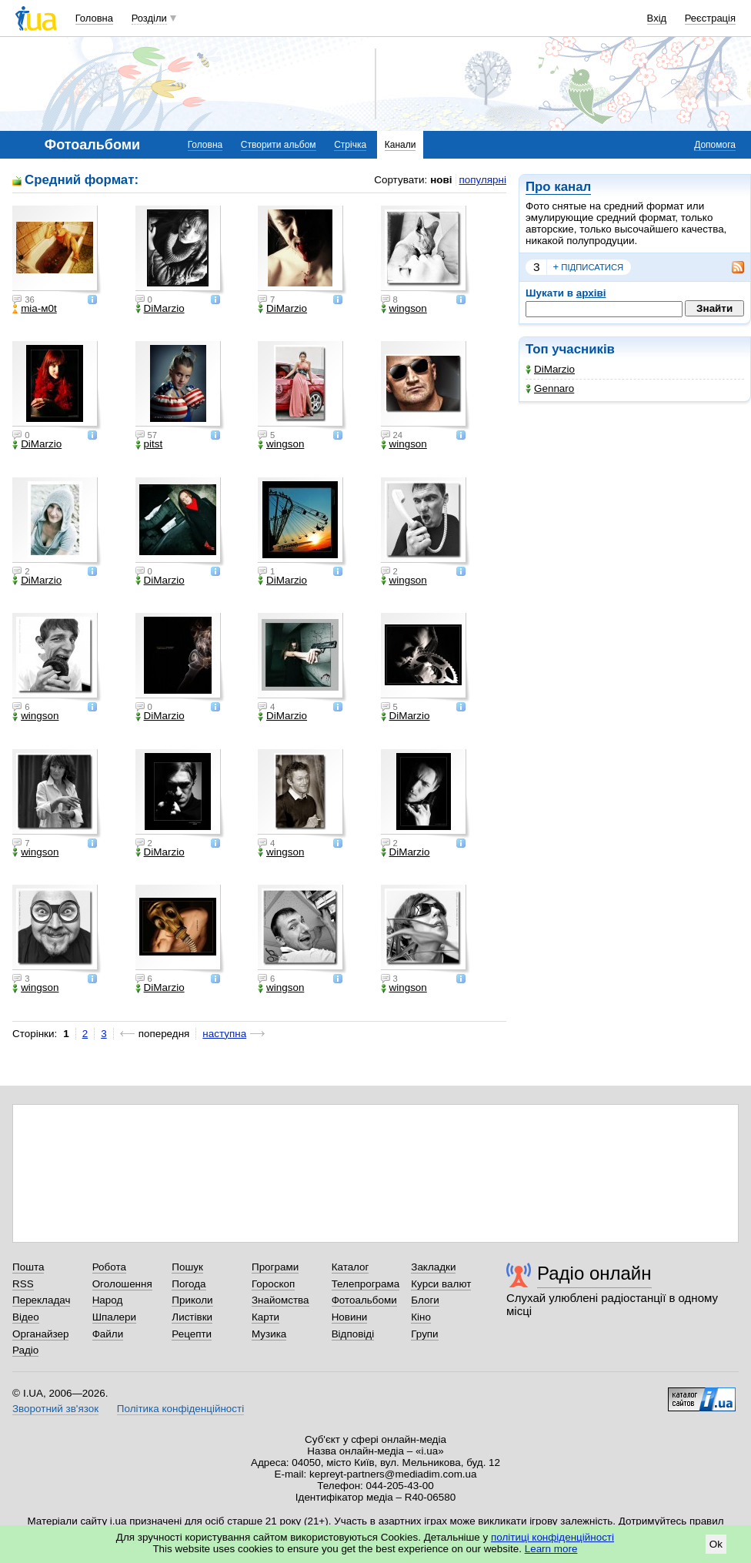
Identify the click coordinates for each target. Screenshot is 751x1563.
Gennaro (550, 388)
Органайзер (40, 1334)
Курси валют (441, 1284)
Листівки (192, 1317)
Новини (350, 1317)
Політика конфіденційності (180, 1408)
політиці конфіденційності (552, 1537)
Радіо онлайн (594, 1273)
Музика (269, 1334)
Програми (275, 1267)
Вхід (657, 18)
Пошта (28, 1267)
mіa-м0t (34, 308)
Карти (265, 1317)
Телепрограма (366, 1284)
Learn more (551, 1549)
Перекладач (41, 1300)
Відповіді (353, 1334)
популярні (482, 180)
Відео (25, 1317)
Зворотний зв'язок (55, 1408)
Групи (424, 1334)
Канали (400, 144)
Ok (716, 1544)
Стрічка (350, 144)
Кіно (421, 1317)
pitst (149, 444)
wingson (404, 308)
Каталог (350, 1267)
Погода (188, 1284)
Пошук (187, 1267)
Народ (107, 1300)
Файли (108, 1334)
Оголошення (122, 1284)
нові (441, 180)
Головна (94, 18)
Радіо (25, 1350)
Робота (109, 1267)
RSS (23, 1284)
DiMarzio (550, 369)
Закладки (433, 1267)
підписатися (588, 267)
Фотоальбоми (364, 1300)
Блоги (425, 1300)
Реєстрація (710, 18)
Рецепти (192, 1334)
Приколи (192, 1300)
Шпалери (114, 1317)
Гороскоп (273, 1284)
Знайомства (280, 1300)
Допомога (715, 144)
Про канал (558, 186)
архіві (591, 293)
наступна (224, 1033)
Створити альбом (278, 144)
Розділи (149, 18)
